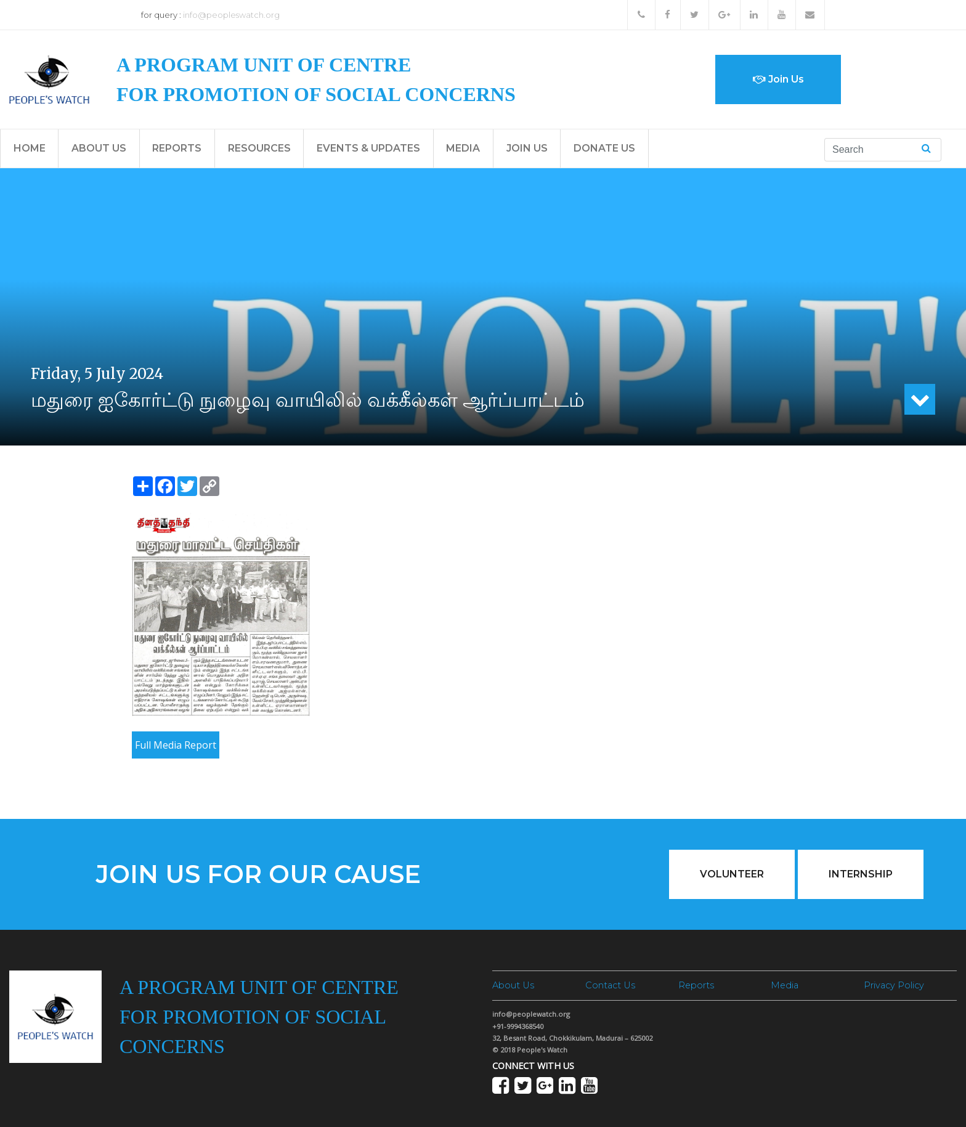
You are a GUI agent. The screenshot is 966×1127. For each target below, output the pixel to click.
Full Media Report (175, 745)
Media (463, 148)
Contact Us (610, 985)
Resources (259, 148)
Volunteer (732, 874)
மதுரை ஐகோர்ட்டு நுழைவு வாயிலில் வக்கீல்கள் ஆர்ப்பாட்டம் (308, 400)
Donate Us (604, 148)
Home (30, 148)
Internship (861, 874)
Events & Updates (368, 148)
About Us (98, 148)
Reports (176, 148)
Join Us (778, 79)
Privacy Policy (894, 985)
